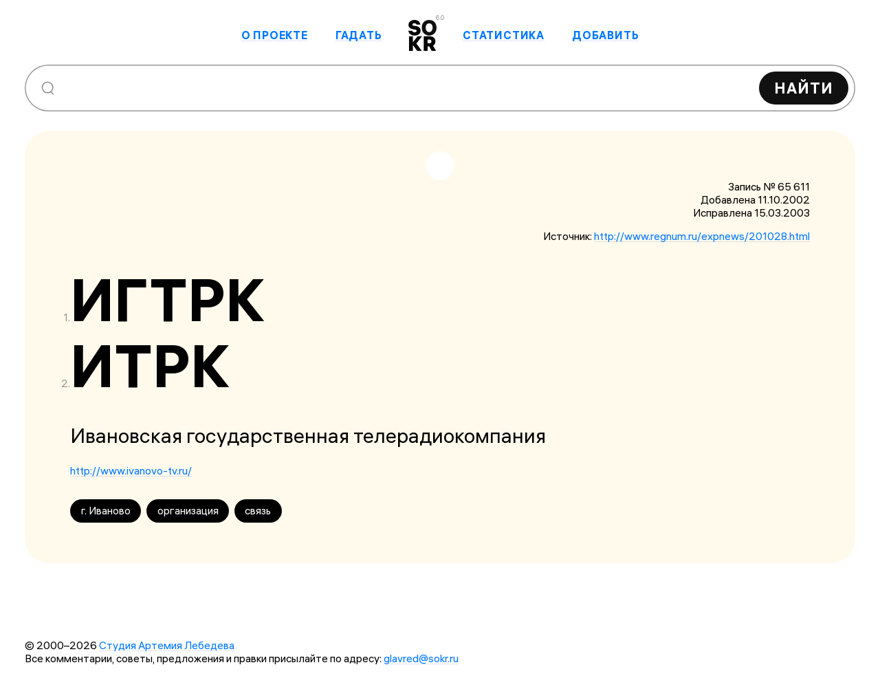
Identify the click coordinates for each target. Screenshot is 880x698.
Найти (803, 88)
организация (188, 510)
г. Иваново (106, 510)
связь (258, 510)
